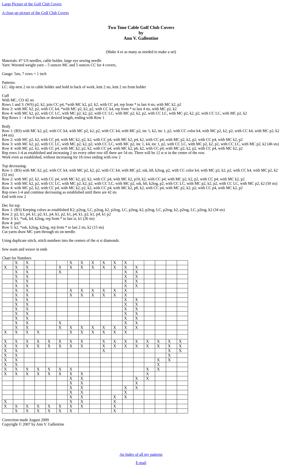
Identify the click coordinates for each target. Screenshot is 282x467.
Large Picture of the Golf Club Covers (32, 4)
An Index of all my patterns (141, 454)
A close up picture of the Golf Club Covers (35, 13)
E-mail (141, 463)
